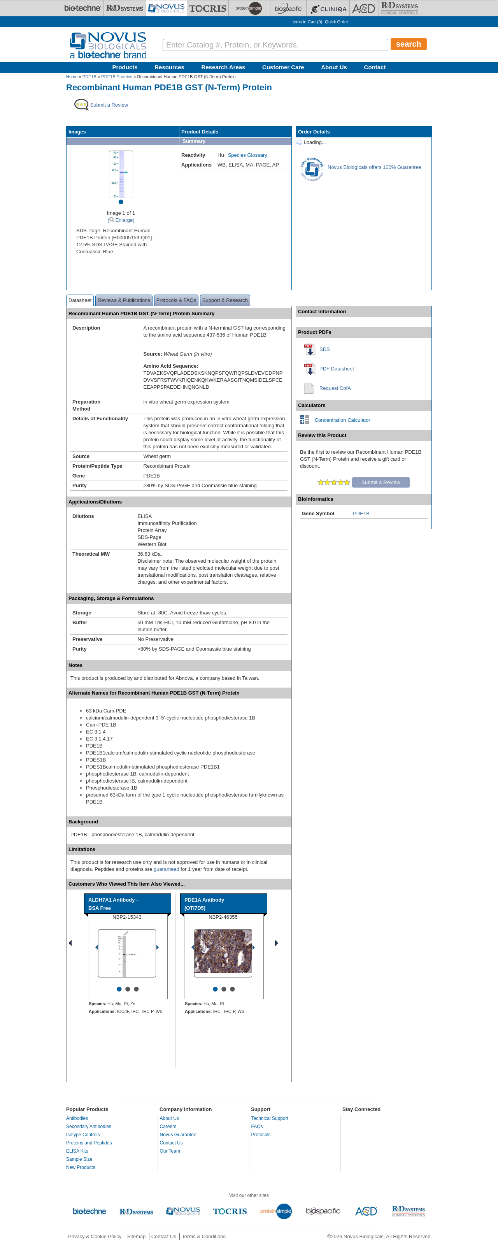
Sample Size (79, 1159)
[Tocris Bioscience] (208, 8)
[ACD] (364, 8)
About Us (334, 67)
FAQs (257, 1126)
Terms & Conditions (204, 1236)
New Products (80, 1167)
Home (71, 76)
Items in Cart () (306, 21)
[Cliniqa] (328, 8)
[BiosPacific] (288, 8)
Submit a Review (380, 482)
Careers (168, 1126)
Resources (169, 67)
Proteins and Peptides (89, 1143)
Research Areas (223, 67)
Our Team (170, 1151)
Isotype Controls (83, 1134)
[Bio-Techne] (83, 8)
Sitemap (136, 1236)
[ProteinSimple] (249, 8)
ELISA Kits (77, 1151)
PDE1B (89, 76)
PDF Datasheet (336, 369)
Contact (375, 67)
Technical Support (269, 1118)
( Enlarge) (120, 220)
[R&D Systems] (124, 8)
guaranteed (166, 869)
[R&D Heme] (400, 8)
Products (125, 67)
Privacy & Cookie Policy (94, 1236)
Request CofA (335, 388)
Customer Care (283, 67)
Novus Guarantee (178, 1134)
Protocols (261, 1134)
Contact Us (171, 1143)
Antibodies (77, 1118)
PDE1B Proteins (116, 76)
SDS (324, 349)
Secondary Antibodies (88, 1126)
